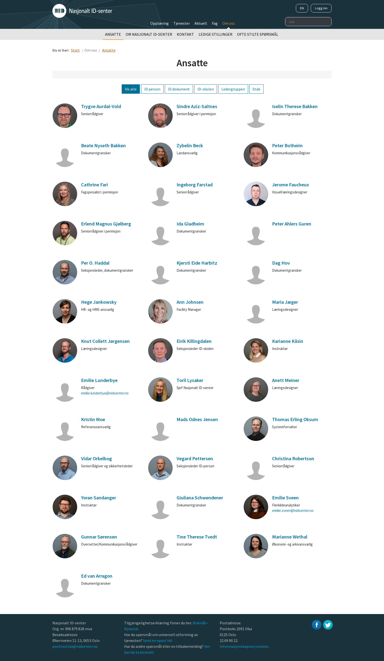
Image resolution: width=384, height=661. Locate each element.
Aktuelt (200, 23)
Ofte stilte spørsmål (257, 34)
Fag (215, 23)
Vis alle (131, 89)
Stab (256, 89)
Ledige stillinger (215, 34)
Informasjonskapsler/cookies (244, 646)
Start (75, 50)
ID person (152, 89)
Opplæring (159, 23)
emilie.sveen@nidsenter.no (292, 510)
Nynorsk (131, 628)
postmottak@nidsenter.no (75, 646)
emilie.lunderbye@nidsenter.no (105, 393)
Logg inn (321, 8)
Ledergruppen (233, 89)
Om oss (228, 23)
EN (302, 8)
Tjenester (181, 23)
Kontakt (185, 34)
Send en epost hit (157, 640)
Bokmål (200, 622)
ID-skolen (205, 89)
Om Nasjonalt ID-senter (149, 34)
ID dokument (179, 89)
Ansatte (113, 34)
